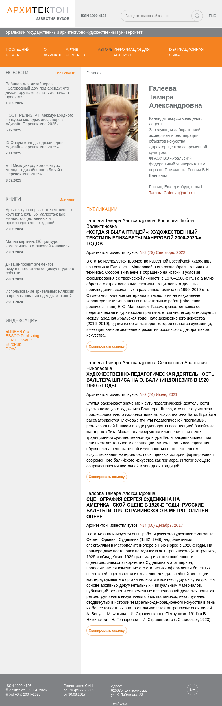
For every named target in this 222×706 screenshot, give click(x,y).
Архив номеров (75, 52)
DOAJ (11, 369)
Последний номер (18, 52)
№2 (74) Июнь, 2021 (154, 375)
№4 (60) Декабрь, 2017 (156, 501)
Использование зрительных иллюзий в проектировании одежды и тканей (32, 312)
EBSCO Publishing (23, 356)
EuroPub (13, 365)
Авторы (106, 49)
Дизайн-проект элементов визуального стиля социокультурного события (31, 284)
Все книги (61, 206)
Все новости (59, 75)
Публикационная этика (185, 52)
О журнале (53, 52)
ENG (212, 16)
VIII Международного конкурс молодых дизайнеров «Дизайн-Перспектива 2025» (35, 176)
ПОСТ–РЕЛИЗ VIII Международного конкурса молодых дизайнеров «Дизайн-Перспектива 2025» (35, 124)
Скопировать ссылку (101, 327)
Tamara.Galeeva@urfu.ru (167, 184)
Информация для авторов (132, 52)
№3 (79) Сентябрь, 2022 (157, 238)
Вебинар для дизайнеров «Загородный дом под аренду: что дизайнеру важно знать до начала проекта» (34, 92)
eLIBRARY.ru (17, 352)
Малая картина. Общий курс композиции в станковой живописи (32, 257)
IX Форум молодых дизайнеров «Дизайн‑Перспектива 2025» (35, 151)
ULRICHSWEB (19, 361)
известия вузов (52, 19)
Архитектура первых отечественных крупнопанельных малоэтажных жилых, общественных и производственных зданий (37, 226)
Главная (88, 74)
